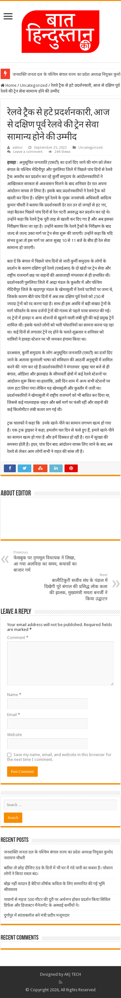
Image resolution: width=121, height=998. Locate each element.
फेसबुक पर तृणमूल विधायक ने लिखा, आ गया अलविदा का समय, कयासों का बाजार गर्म (47, 561)
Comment (17, 637)
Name (14, 694)
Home (8, 85)
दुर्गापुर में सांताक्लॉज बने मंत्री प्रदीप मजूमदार (36, 915)
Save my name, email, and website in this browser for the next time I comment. (59, 757)
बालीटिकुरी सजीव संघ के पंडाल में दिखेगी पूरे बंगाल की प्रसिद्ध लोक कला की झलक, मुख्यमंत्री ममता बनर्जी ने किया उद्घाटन (74, 587)
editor (18, 147)
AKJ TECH (72, 974)
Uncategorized (33, 85)
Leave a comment (28, 152)
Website (14, 734)
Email (13, 714)
